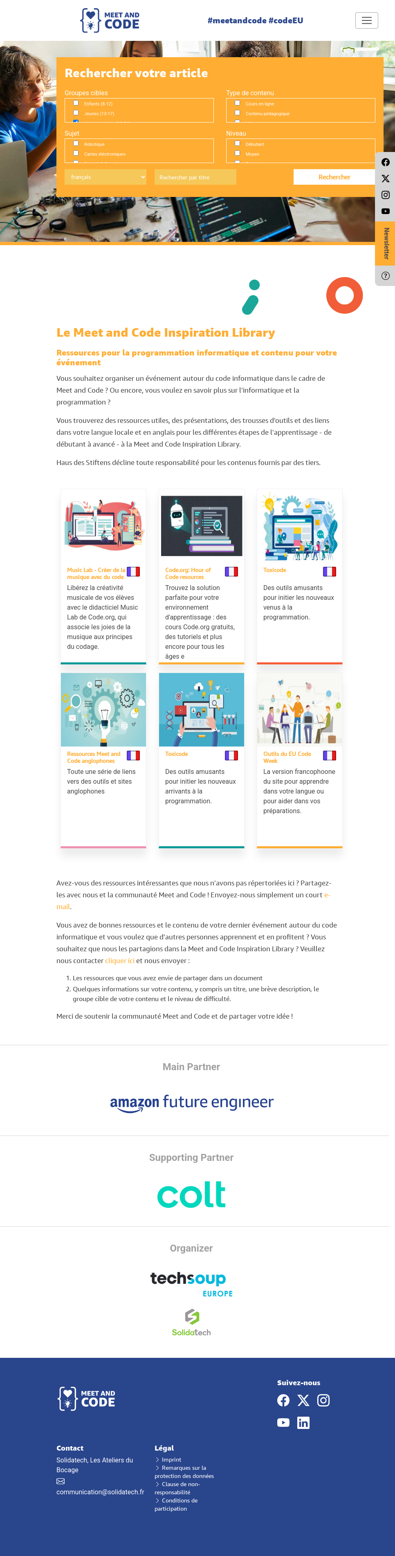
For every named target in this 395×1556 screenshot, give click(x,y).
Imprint (168, 1459)
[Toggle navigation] (366, 20)
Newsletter (387, 243)
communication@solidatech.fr (100, 1492)
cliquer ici (120, 960)
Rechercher (334, 177)
